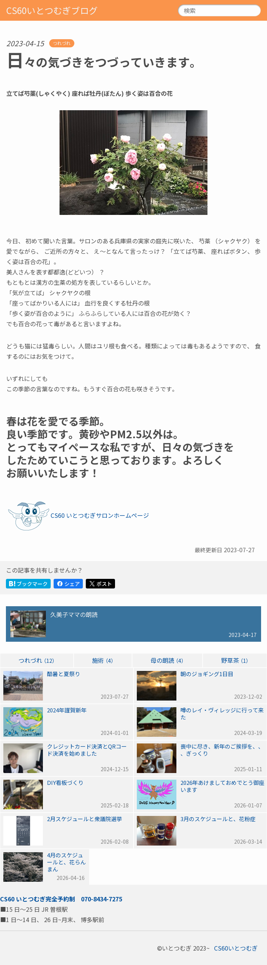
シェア (68, 583)
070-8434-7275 (101, 898)
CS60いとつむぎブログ (52, 10)
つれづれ (62, 43)
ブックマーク (28, 583)
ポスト (100, 583)
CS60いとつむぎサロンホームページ (100, 515)
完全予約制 (60, 898)
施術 (103, 660)
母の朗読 (167, 660)
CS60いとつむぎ (22, 898)
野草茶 (235, 660)
